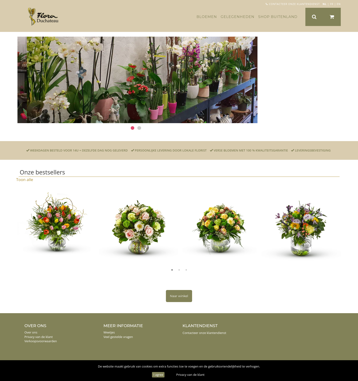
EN (339, 4)
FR (331, 4)
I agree (158, 374)
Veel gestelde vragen (118, 337)
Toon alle (24, 179)
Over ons (31, 332)
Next (345, 225)
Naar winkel (179, 296)
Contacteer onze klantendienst (293, 4)
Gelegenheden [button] (237, 16)
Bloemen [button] (207, 16)
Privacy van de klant (190, 374)
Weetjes (109, 332)
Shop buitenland (277, 16)
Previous (12, 225)
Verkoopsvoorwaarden (41, 341)
